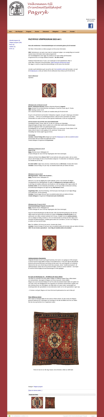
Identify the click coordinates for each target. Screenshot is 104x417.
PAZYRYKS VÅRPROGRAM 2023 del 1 (44, 39)
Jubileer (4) (12, 46)
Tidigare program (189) (15, 42)
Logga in (93, 416)
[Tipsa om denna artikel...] (35, 390)
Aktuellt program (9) (14, 40)
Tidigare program (38, 386)
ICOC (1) (11, 48)
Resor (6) (11, 44)
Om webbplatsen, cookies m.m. (20, 416)
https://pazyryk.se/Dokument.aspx (60, 62)
